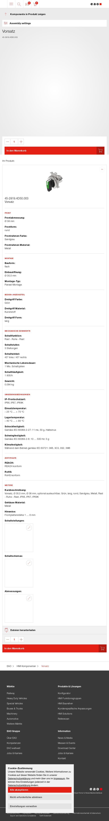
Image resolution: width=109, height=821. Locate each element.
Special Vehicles (15, 703)
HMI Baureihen (65, 703)
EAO (9, 666)
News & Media (65, 738)
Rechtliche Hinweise (42, 813)
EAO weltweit (13, 748)
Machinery (12, 713)
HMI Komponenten (26, 666)
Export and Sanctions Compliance (23, 816)
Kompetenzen (14, 743)
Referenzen (63, 718)
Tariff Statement (45, 816)
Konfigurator (64, 693)
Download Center (67, 748)
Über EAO (12, 738)
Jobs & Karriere (14, 753)
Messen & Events (66, 743)
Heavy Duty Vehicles (17, 698)
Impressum (27, 813)
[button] (27, 4)
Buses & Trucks (15, 708)
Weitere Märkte (14, 723)
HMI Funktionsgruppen (69, 698)
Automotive (12, 718)
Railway (10, 693)
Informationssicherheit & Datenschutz (87, 813)
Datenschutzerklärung (61, 813)
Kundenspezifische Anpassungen (75, 708)
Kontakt (62, 758)
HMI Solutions (65, 713)
